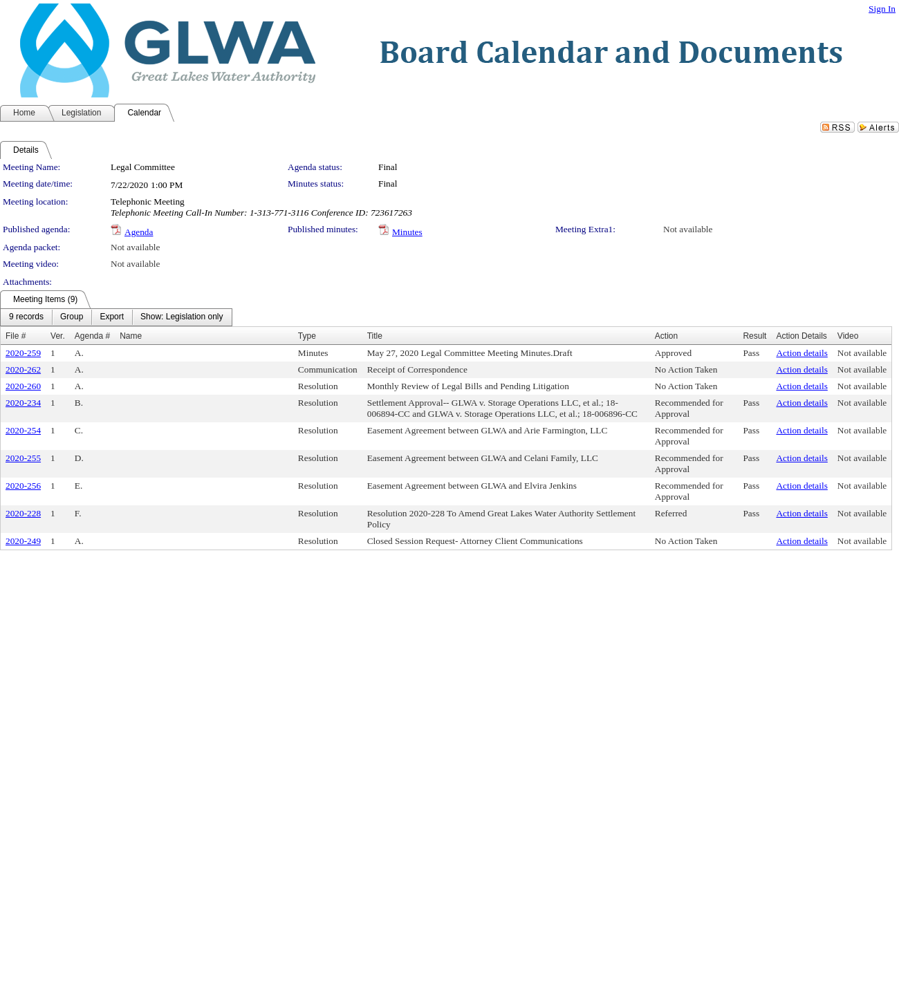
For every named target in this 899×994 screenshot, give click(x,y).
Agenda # (92, 336)
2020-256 (23, 485)
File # (16, 336)
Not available (687, 229)
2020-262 (23, 369)
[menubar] (116, 317)
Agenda (138, 232)
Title (374, 336)
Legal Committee (143, 167)
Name (131, 336)
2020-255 (23, 458)
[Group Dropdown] (71, 317)
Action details (801, 353)
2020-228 (23, 513)
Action (666, 336)
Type (307, 336)
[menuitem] (26, 317)
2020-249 (23, 541)
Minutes (407, 232)
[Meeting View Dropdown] (181, 317)
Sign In (882, 8)
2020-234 (23, 402)
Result (754, 336)
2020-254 (23, 430)
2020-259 (23, 353)
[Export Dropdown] (111, 317)
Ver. (57, 336)
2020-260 (23, 386)
